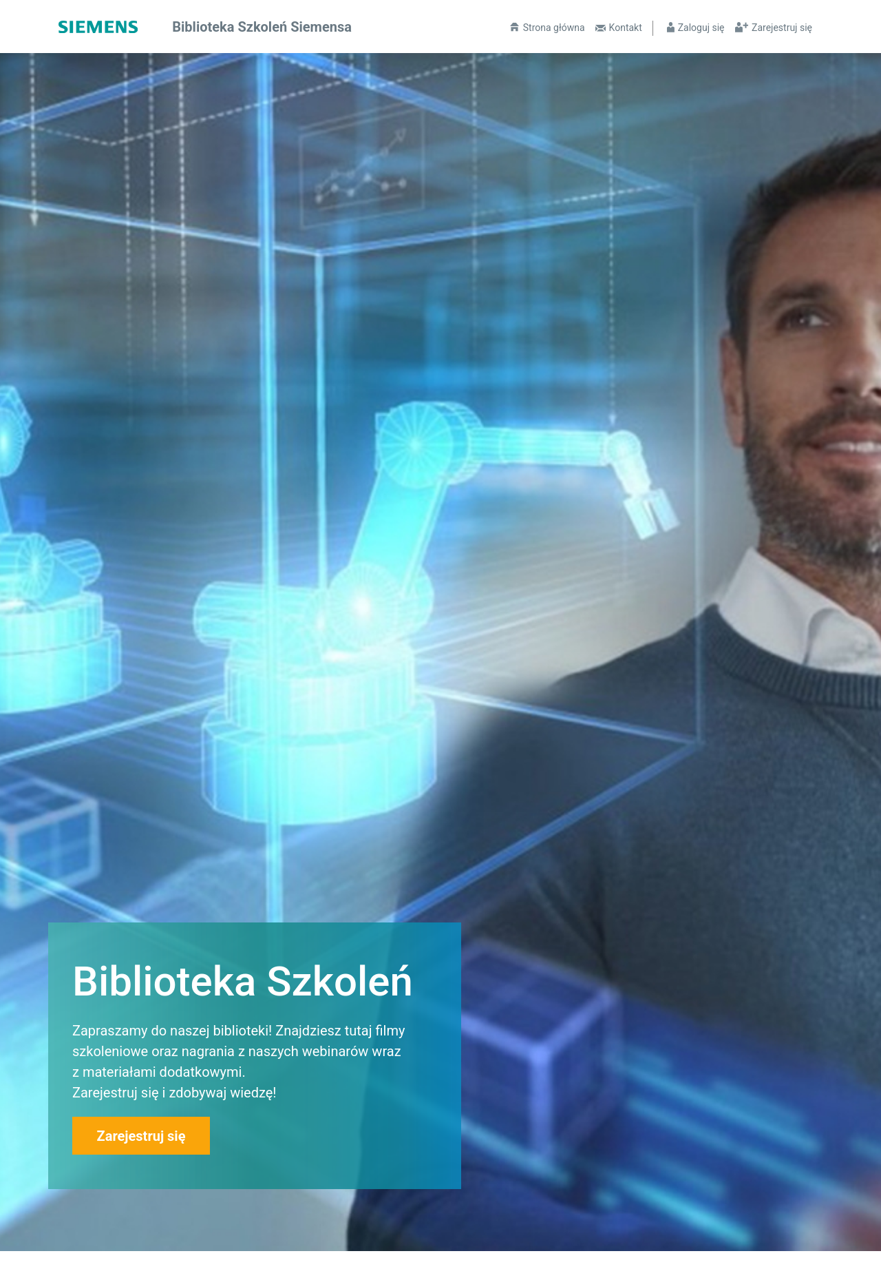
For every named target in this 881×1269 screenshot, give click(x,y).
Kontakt (625, 27)
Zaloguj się (701, 27)
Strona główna (554, 27)
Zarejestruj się (782, 27)
